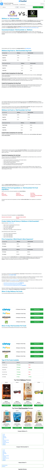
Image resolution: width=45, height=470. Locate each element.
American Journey (5, 440)
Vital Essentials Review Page (33, 27)
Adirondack (4, 437)
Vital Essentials (4, 465)
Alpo (3, 438)
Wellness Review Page (23, 27)
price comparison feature (14, 279)
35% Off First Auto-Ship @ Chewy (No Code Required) (13, 284)
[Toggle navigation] (1, 1)
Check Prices (37, 309)
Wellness (3, 466)
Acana (3, 435)
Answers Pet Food (5, 442)
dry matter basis (28, 48)
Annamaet (4, 441)
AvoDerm (4, 444)
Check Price (6, 405)
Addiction (4, 436)
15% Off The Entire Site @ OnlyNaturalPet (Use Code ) (15, 285)
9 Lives (3, 434)
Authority (4, 443)
